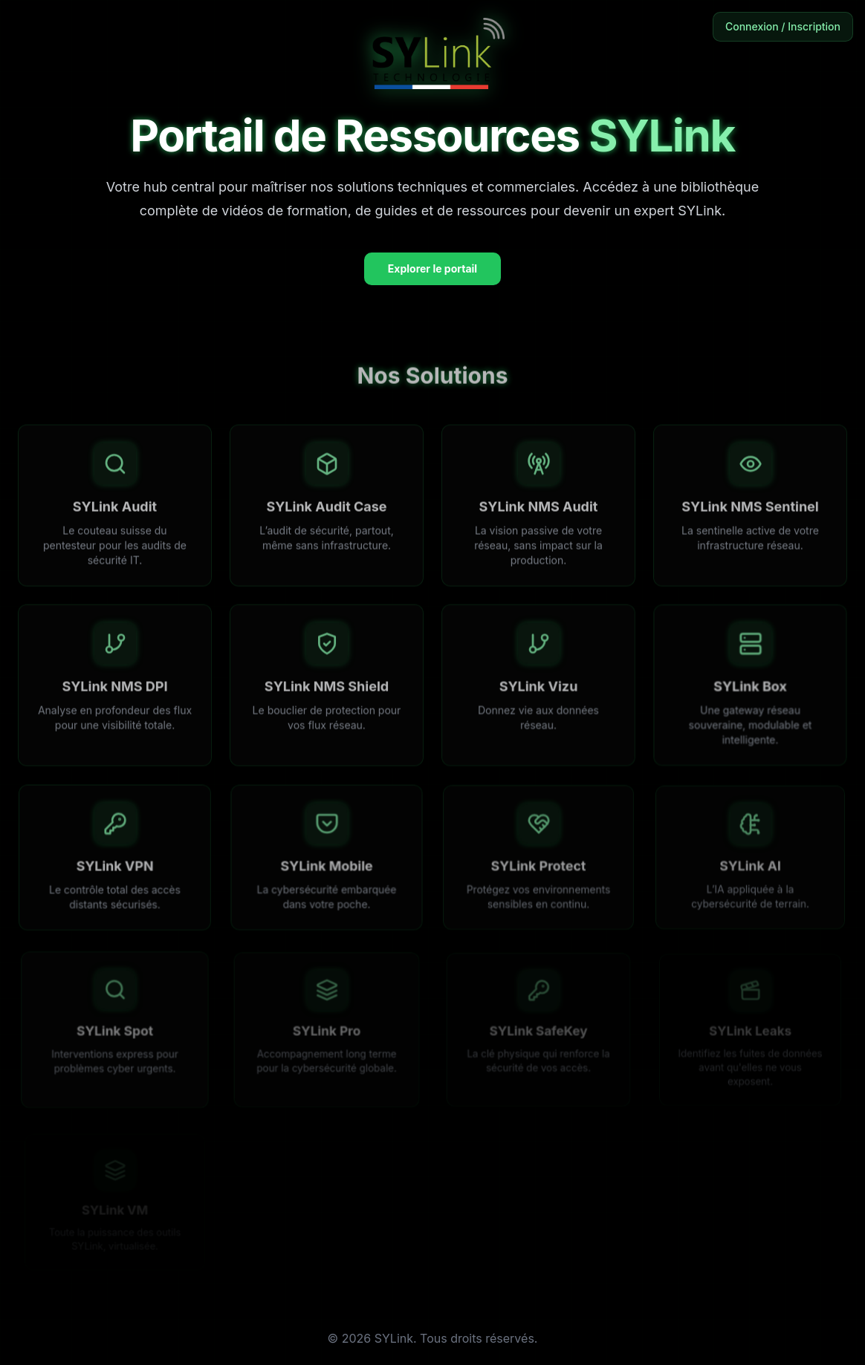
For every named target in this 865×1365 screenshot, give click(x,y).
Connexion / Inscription (782, 26)
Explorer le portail (432, 268)
